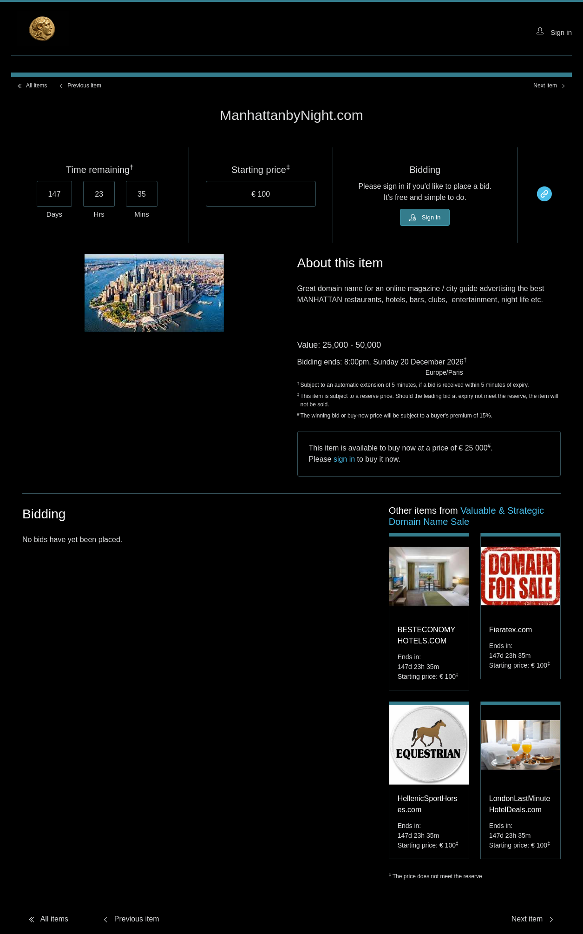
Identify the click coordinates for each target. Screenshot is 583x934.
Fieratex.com (510, 632)
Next (549, 85)
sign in (344, 461)
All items (32, 85)
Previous (79, 85)
